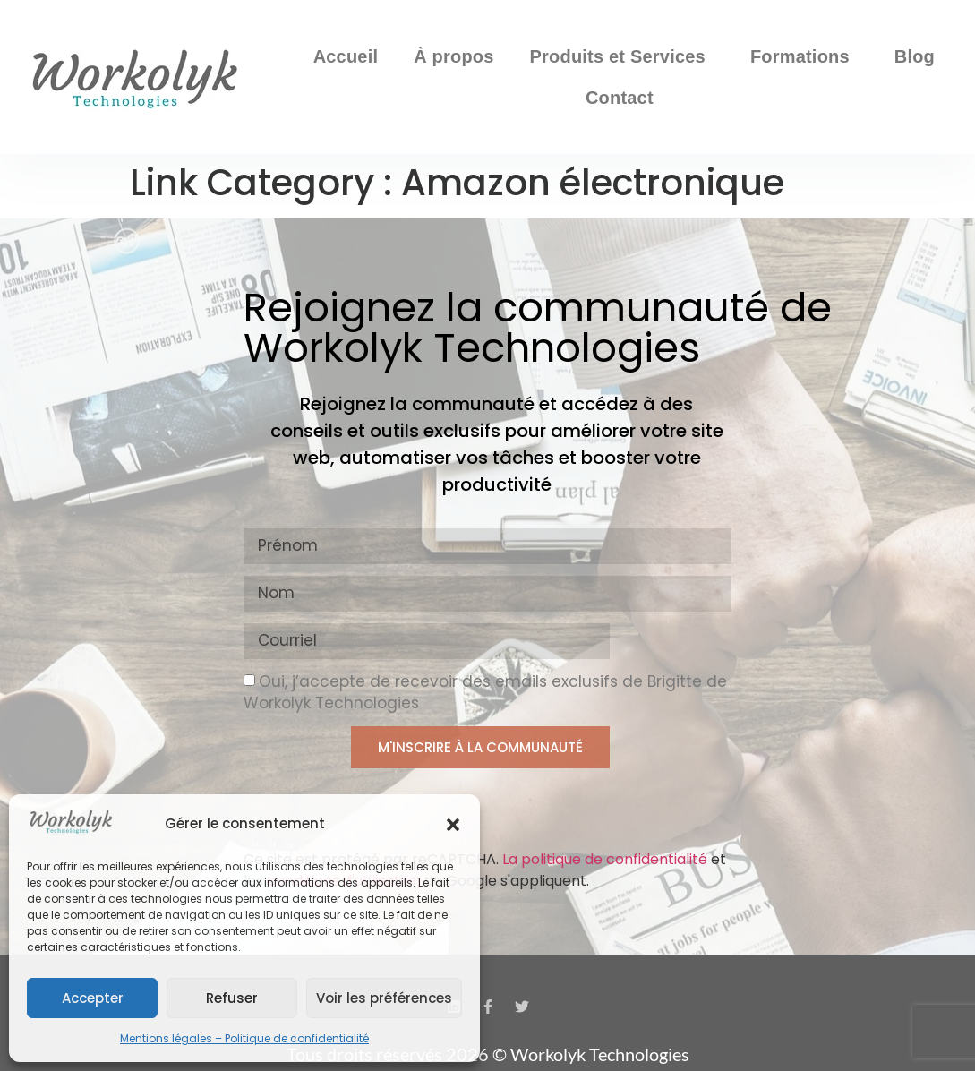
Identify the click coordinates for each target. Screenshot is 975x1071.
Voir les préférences (384, 998)
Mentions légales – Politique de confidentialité (244, 1038)
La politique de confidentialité (604, 859)
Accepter (93, 998)
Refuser (232, 998)
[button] (453, 825)
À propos (453, 56)
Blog (914, 56)
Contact (624, 97)
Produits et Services (622, 56)
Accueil (346, 56)
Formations (804, 56)
